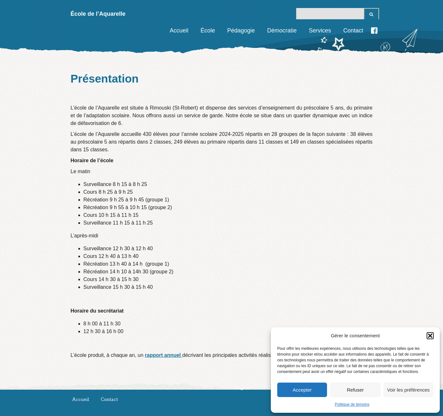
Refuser (355, 390)
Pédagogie (241, 30)
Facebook (374, 30)
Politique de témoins (352, 404)
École (207, 30)
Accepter (302, 390)
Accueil (179, 30)
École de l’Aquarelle (98, 14)
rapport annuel (163, 355)
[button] (430, 335)
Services (320, 30)
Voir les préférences (408, 390)
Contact (353, 30)
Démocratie (282, 30)
